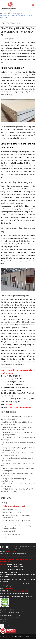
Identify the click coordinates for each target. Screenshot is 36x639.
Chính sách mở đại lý (8, 531)
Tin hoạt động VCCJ (17, 13)
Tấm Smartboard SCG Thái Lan (12, 512)
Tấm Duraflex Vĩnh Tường (10, 509)
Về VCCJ (4, 503)
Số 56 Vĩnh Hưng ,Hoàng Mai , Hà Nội (10, 617)
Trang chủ (6, 13)
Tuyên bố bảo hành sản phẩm (11, 534)
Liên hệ (4, 537)
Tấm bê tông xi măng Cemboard (13, 506)
